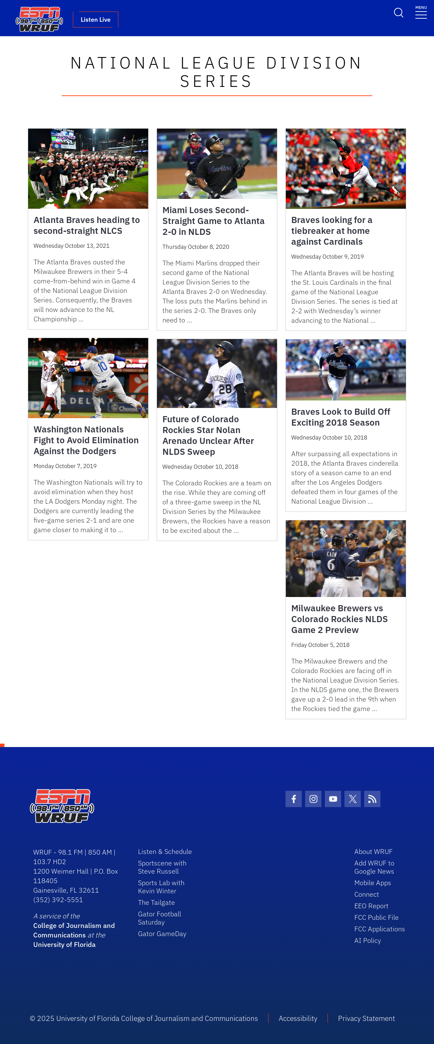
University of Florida (64, 944)
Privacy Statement (366, 1018)
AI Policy (367, 940)
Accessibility (298, 1018)
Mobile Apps (372, 882)
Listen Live (96, 19)
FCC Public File (376, 917)
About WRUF (373, 851)
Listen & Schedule (165, 851)
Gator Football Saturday (159, 918)
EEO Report (371, 905)
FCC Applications (379, 928)
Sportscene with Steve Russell (162, 867)
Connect (366, 894)
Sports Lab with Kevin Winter (161, 886)
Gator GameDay (162, 933)
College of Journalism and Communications (74, 930)
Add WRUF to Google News (374, 867)
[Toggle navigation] (421, 11)
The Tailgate (156, 902)
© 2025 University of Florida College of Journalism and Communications (144, 1018)
